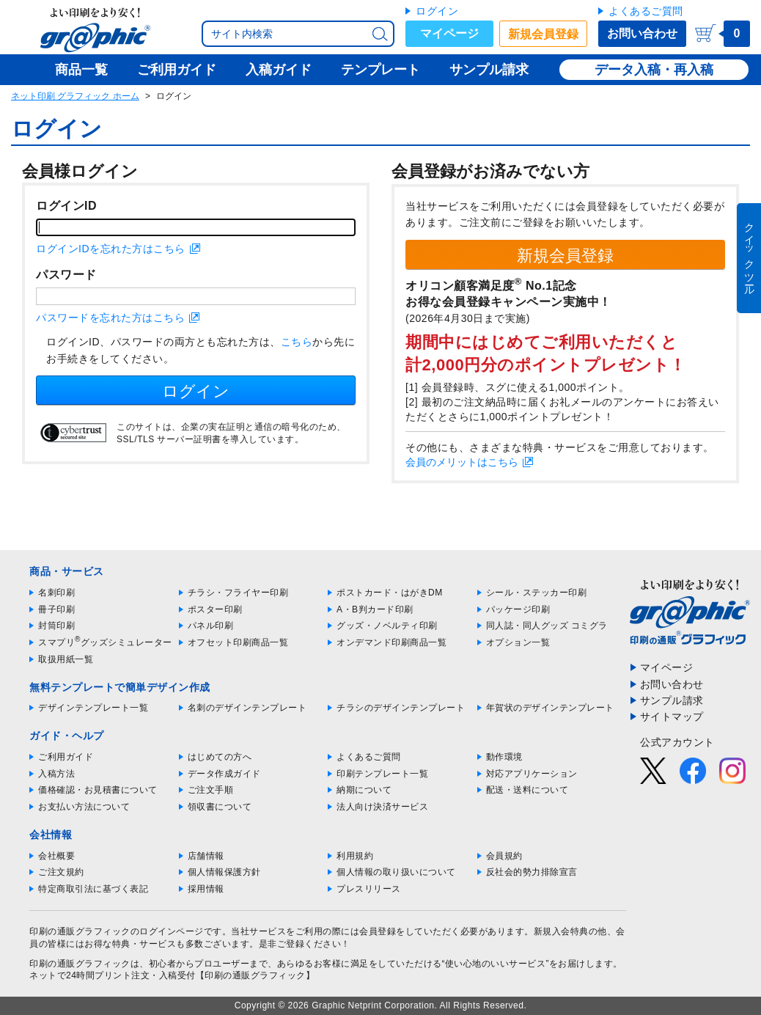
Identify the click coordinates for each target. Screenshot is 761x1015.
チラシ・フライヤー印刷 (238, 592)
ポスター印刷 (215, 609)
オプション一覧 (518, 642)
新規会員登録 (543, 34)
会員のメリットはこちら (461, 462)
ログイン (437, 11)
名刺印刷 (56, 592)
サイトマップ (672, 716)
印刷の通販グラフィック (79, 964)
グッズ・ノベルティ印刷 (387, 625)
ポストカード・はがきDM (390, 592)
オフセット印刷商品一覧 (238, 642)
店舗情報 (206, 856)
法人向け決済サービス (382, 807)
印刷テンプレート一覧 (382, 774)
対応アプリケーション (532, 774)
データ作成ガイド (224, 774)
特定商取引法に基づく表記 (93, 889)
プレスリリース (369, 889)
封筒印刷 (56, 625)
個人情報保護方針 (224, 872)
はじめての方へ (220, 757)
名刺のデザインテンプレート (247, 708)
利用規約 (355, 856)
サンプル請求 (672, 700)
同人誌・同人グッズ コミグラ (547, 625)
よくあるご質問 (646, 11)
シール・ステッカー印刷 (536, 592)
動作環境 (504, 757)
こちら (297, 342)
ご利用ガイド (65, 757)
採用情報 (206, 889)
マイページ (449, 33)
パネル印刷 (211, 625)
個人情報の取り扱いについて (396, 872)
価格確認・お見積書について (98, 790)
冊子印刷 (56, 609)
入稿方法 (56, 774)
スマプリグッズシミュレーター (105, 642)
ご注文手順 (211, 790)
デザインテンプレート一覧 (93, 708)
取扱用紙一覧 (65, 659)
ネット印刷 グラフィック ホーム (75, 96)
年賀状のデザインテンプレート (550, 708)
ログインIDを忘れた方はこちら (110, 248)
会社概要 (56, 856)
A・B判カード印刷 (375, 609)
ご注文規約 (61, 872)
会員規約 (504, 856)
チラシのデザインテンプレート (401, 708)
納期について (364, 790)
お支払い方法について (84, 807)
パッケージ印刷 (518, 609)
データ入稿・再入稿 (654, 69)
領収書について (220, 807)
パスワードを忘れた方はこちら (110, 317)
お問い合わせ (642, 33)
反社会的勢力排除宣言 (532, 872)
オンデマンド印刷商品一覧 (391, 642)
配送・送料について (527, 790)
